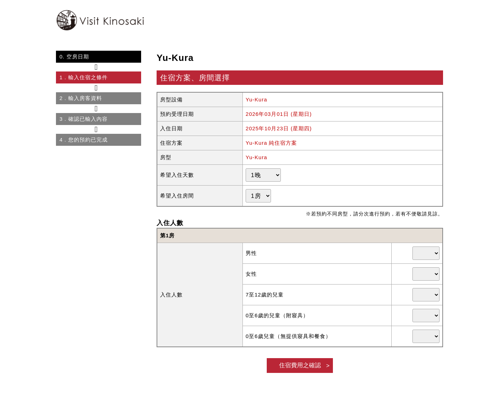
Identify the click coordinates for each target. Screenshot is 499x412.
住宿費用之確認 (300, 365)
